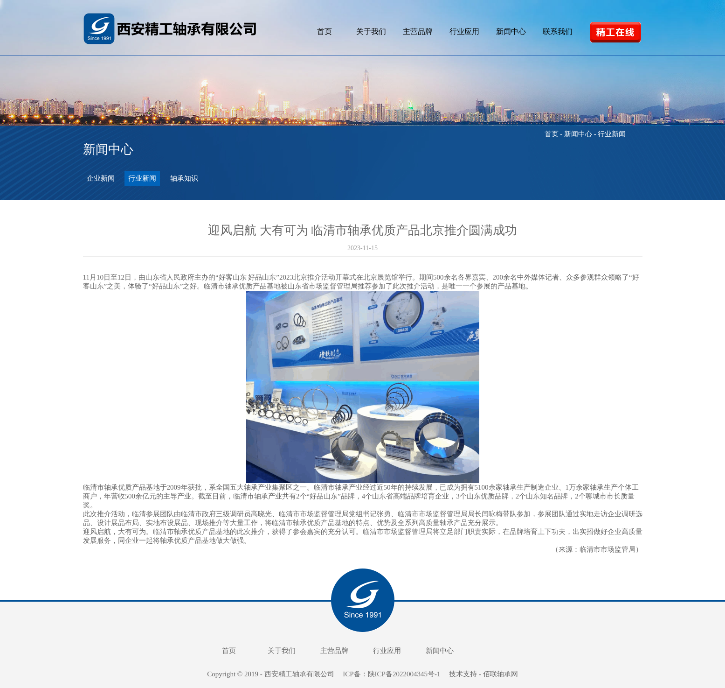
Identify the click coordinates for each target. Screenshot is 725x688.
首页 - (555, 134)
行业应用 (464, 31)
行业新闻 (142, 178)
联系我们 (558, 31)
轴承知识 (184, 178)
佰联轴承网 (500, 674)
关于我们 (371, 31)
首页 (324, 31)
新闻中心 (511, 31)
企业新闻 (101, 178)
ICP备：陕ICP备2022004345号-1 (392, 674)
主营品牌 (418, 31)
